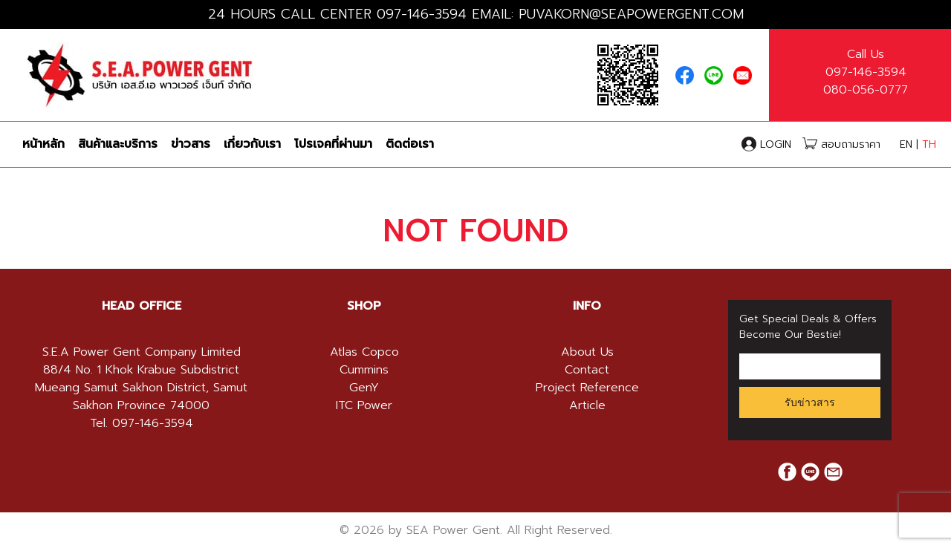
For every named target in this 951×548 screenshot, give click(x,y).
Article (587, 405)
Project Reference (587, 388)
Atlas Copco (364, 352)
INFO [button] (587, 306)
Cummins (364, 370)
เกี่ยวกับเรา (252, 144)
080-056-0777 (865, 90)
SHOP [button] (364, 306)
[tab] (141, 306)
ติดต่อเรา (410, 144)
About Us (587, 352)
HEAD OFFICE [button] (141, 306)
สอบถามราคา (841, 144)
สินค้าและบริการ (118, 144)
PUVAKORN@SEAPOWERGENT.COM (631, 14)
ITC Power (364, 405)
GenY (364, 388)
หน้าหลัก (43, 144)
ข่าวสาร (190, 144)
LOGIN (768, 144)
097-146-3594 (422, 14)
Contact (587, 370)
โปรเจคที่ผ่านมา (333, 144)
